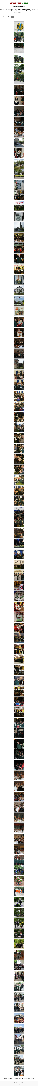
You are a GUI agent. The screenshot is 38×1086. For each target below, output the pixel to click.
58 (19, 1078)
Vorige (10, 1078)
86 (22, 1078)
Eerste (5, 1078)
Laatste (32, 1078)
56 (16, 1078)
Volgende (26, 1078)
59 (20, 1078)
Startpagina (6, 17)
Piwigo (19, 1084)
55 (15, 1078)
